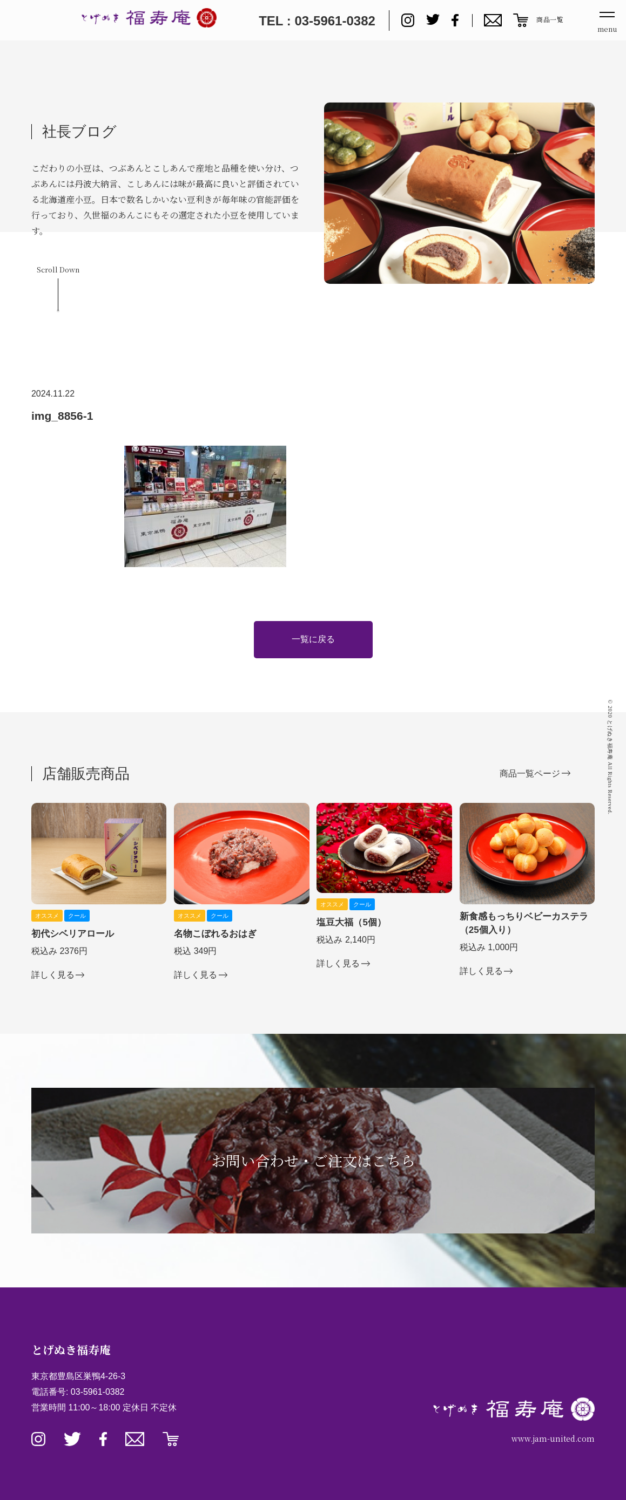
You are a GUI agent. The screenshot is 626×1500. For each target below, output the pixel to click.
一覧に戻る (313, 639)
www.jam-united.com (553, 1438)
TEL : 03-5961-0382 (317, 20)
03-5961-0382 (98, 1391)
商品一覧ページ (530, 773)
